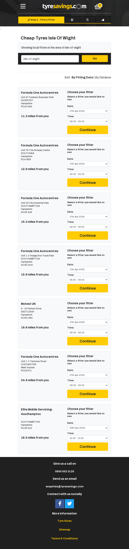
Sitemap (64, 529)
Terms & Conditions (64, 538)
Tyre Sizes (64, 520)
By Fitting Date (82, 77)
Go (95, 58)
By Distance (103, 77)
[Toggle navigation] (23, 6)
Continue (88, 130)
